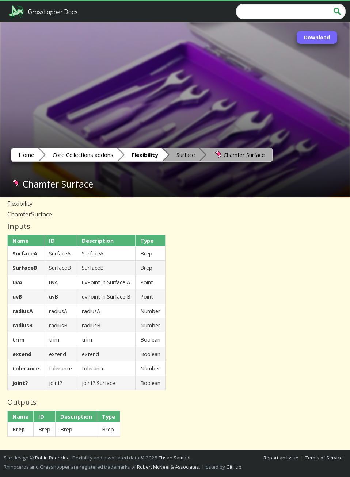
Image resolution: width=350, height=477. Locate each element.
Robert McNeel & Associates (168, 466)
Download (317, 37)
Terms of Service (324, 457)
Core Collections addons (83, 154)
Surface (185, 154)
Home (26, 154)
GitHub (233, 466)
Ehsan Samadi (174, 457)
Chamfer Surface (239, 154)
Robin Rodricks (51, 457)
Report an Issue (280, 457)
